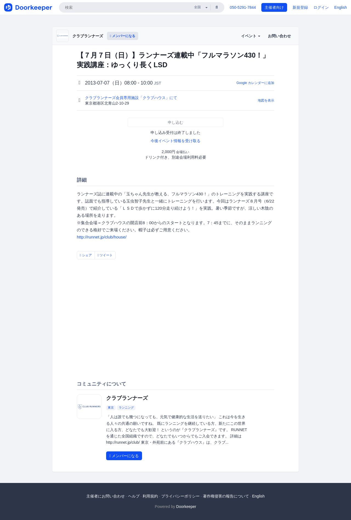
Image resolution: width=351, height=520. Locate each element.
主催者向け (274, 7)
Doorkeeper (186, 506)
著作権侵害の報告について (226, 496)
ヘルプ (134, 496)
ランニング (126, 407)
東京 (111, 407)
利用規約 (150, 496)
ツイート (105, 255)
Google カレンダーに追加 (255, 83)
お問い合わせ (279, 36)
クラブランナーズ (87, 36)
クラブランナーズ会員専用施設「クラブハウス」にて (131, 97)
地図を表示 (266, 100)
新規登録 (300, 7)
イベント (250, 36)
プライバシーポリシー (180, 496)
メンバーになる (122, 36)
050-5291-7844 (243, 7)
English (340, 7)
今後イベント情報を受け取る (175, 141)
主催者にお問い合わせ (105, 496)
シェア (86, 255)
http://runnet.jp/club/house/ (101, 237)
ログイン (321, 7)
